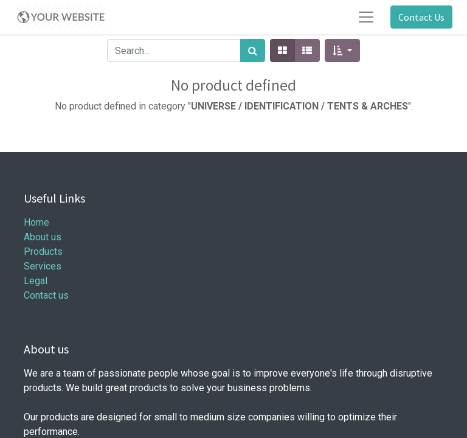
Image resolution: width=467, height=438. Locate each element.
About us (42, 237)
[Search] (252, 50)
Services (42, 266)
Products (43, 251)
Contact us (46, 295)
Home (36, 222)
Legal (35, 281)
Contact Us (421, 17)
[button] (342, 50)
